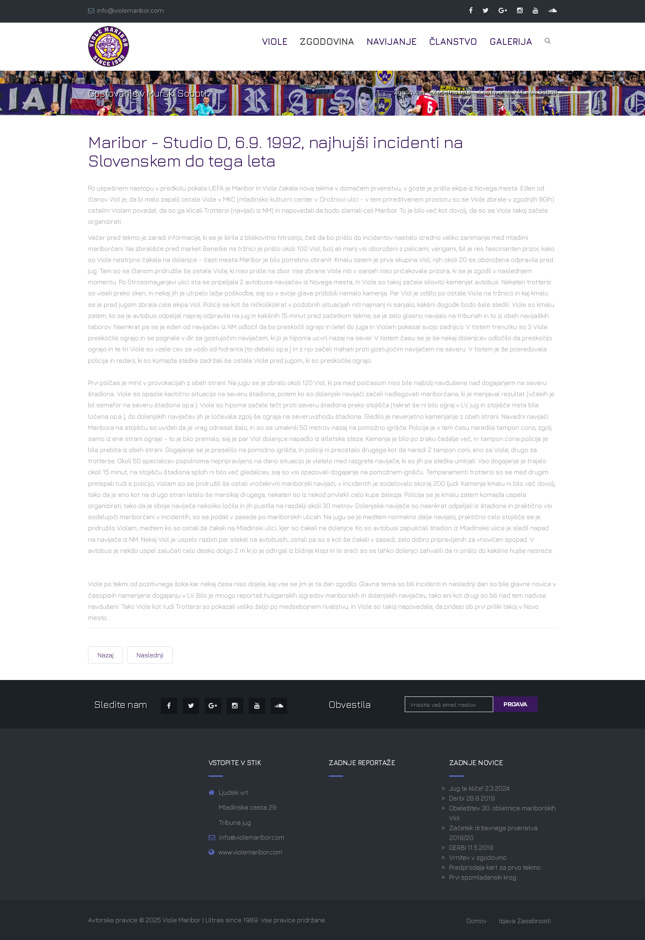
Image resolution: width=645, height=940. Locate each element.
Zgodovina (327, 41)
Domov (476, 920)
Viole (275, 41)
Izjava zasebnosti (525, 920)
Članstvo (453, 41)
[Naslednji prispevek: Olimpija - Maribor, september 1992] (150, 655)
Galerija (511, 41)
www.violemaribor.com (250, 852)
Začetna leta (451, 91)
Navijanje (392, 41)
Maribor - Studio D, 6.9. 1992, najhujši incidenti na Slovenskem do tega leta (275, 151)
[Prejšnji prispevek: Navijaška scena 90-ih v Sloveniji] (105, 655)
